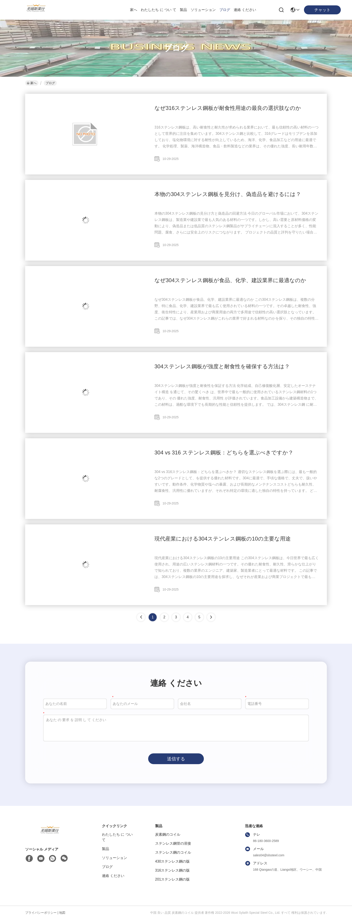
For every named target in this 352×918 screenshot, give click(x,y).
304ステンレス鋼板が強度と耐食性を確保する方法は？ (222, 366)
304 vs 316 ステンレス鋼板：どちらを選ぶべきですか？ (223, 452)
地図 (62, 912)
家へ (133, 10)
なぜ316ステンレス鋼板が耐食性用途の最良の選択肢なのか (227, 108)
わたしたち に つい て (158, 10)
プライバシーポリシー (41, 912)
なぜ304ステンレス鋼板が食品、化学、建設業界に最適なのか (230, 280)
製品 (183, 10)
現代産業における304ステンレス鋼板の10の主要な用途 (222, 539)
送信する (176, 758)
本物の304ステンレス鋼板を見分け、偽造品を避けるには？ (227, 194)
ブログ (224, 10)
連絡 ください (245, 10)
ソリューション (203, 10)
